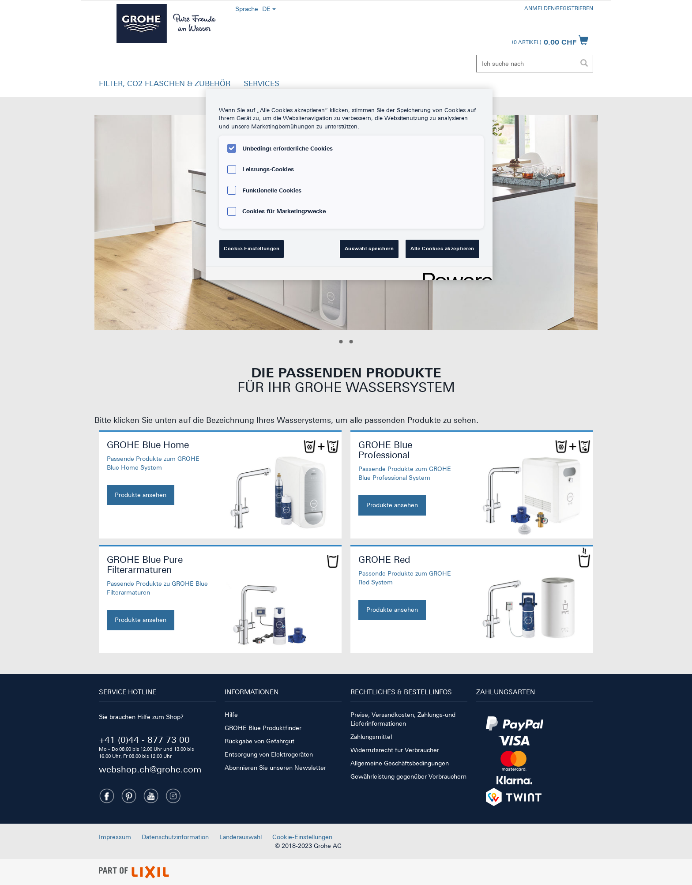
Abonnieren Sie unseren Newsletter (275, 767)
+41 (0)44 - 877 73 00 (144, 739)
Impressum (115, 836)
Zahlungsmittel (371, 736)
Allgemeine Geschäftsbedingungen (399, 763)
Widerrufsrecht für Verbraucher (394, 749)
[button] (164, 86)
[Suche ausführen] (584, 63)
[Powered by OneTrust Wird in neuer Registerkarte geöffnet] (454, 274)
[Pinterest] (129, 796)
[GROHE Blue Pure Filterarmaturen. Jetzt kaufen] (157, 592)
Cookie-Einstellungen (302, 836)
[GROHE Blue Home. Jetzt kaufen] (157, 472)
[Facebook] (107, 796)
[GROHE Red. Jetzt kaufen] (409, 587)
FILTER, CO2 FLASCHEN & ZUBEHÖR (164, 83)
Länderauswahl (240, 836)
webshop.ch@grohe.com (150, 769)
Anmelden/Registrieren (558, 8)
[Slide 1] (341, 341)
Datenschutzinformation (175, 836)
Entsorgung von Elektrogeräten (269, 754)
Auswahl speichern (369, 248)
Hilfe (231, 714)
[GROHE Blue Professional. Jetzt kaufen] (409, 478)
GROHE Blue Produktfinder (263, 727)
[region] (349, 184)
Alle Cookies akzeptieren (442, 248)
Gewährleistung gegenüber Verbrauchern (408, 776)
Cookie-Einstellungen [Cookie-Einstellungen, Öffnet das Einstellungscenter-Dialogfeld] (251, 248)
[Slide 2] (351, 341)
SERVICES (261, 83)
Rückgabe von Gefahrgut (259, 741)
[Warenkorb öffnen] (550, 40)
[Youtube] (151, 796)
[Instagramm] (173, 796)
